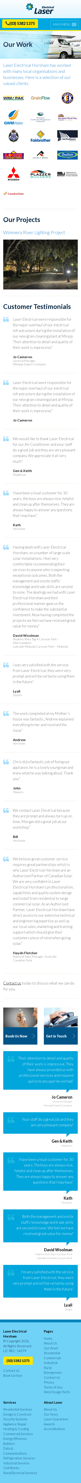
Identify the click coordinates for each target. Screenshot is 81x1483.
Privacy (49, 1382)
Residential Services (17, 1409)
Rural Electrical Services (20, 1473)
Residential (52, 1353)
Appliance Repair (15, 1424)
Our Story (51, 1414)
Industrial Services (16, 1463)
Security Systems (15, 1419)
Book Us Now (12, 1375)
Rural (47, 1368)
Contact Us (11, 1370)
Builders (9, 1443)
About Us (50, 1343)
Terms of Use (53, 1387)
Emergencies (53, 1372)
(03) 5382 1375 (20, 23)
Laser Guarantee (56, 1419)
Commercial (52, 1358)
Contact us (12, 983)
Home (48, 1338)
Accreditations (54, 1429)
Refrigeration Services (19, 1458)
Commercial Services (18, 1434)
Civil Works (11, 1468)
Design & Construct (17, 1414)
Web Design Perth (57, 1392)
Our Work (51, 1348)
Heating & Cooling (16, 1429)
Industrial (50, 1363)
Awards (49, 1424)
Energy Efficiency (15, 1439)
